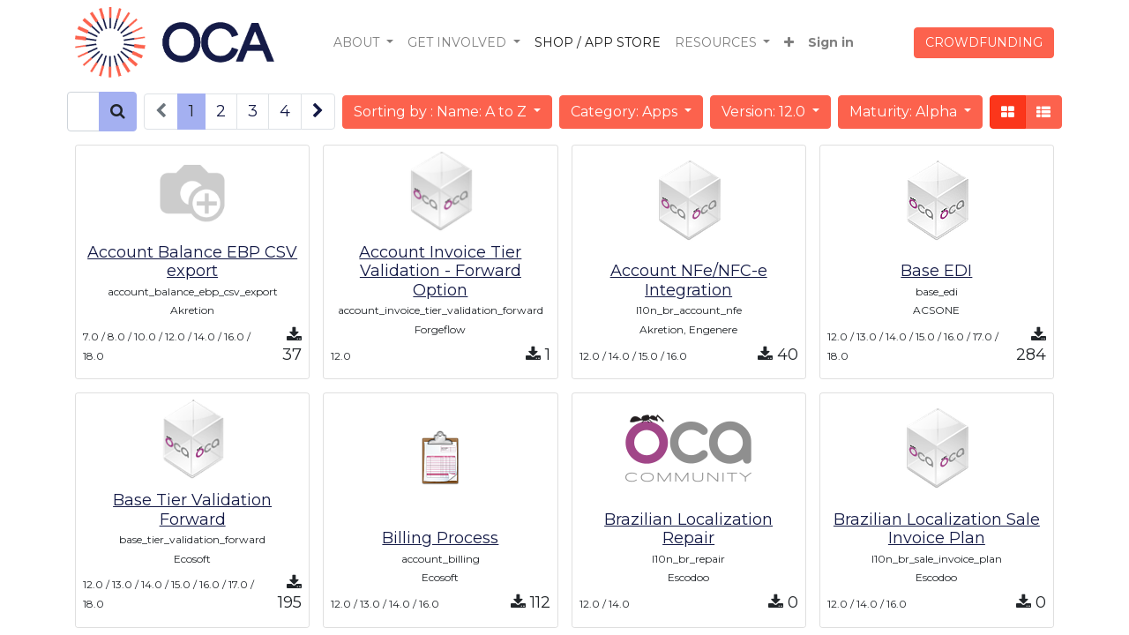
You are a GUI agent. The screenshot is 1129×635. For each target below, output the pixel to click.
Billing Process (440, 538)
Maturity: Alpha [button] (905, 111)
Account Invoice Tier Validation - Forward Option (440, 271)
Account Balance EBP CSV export (192, 262)
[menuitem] (597, 42)
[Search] (118, 111)
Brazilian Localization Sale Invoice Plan (937, 529)
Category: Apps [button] (626, 111)
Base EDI (936, 270)
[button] (789, 42)
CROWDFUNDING (984, 42)
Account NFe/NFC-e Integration (688, 280)
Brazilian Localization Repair (688, 529)
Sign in (831, 42)
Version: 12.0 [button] (765, 111)
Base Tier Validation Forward (192, 509)
